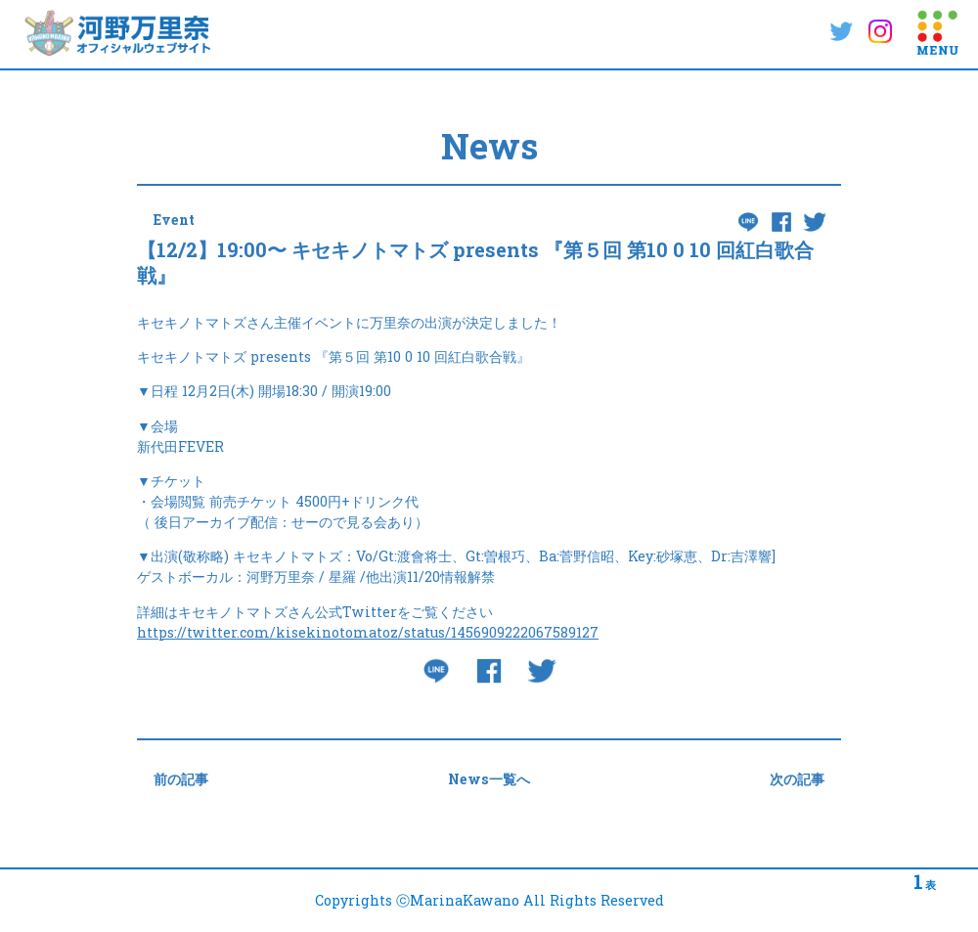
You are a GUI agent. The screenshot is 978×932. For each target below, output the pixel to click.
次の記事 (797, 779)
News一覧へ (489, 779)
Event (174, 219)
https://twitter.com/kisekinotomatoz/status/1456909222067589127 (368, 632)
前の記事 (181, 779)
